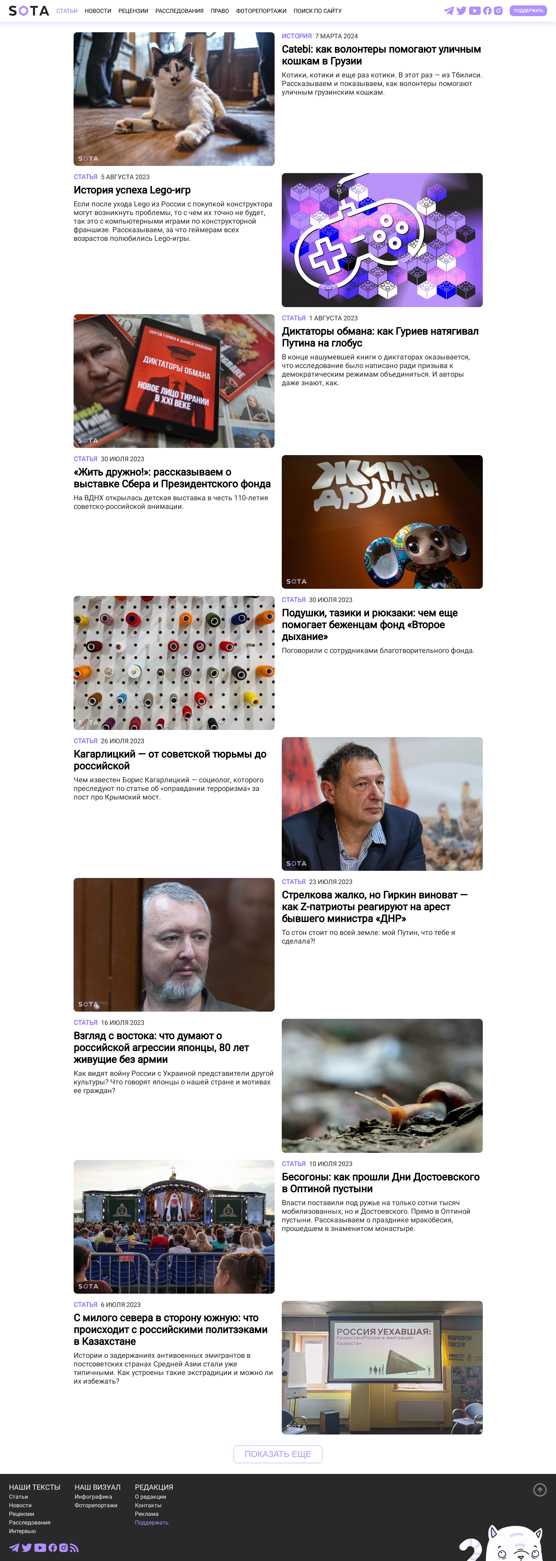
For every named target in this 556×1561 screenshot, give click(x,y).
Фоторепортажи (261, 11)
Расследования (179, 11)
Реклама (147, 1513)
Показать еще (278, 1454)
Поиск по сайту (318, 11)
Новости (98, 11)
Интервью (22, 1531)
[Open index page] (29, 10)
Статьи (67, 11)
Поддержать (528, 10)
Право (220, 11)
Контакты (148, 1505)
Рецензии (133, 11)
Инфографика (93, 1496)
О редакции (150, 1496)
